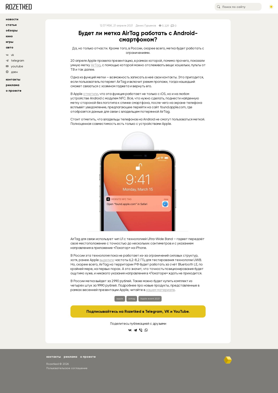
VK (166, 311)
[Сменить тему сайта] (271, 7)
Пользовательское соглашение (66, 368)
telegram (17, 60)
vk (12, 55)
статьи (11, 25)
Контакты (13, 79)
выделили (107, 260)
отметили (90, 94)
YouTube (181, 311)
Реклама (12, 85)
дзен (14, 72)
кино (9, 36)
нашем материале (160, 290)
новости (12, 19)
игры (9, 42)
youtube (17, 66)
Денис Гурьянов (146, 25)
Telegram (153, 311)
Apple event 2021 (150, 298)
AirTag (96, 65)
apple (119, 298)
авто (9, 47)
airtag (131, 298)
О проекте (13, 90)
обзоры (12, 30)
